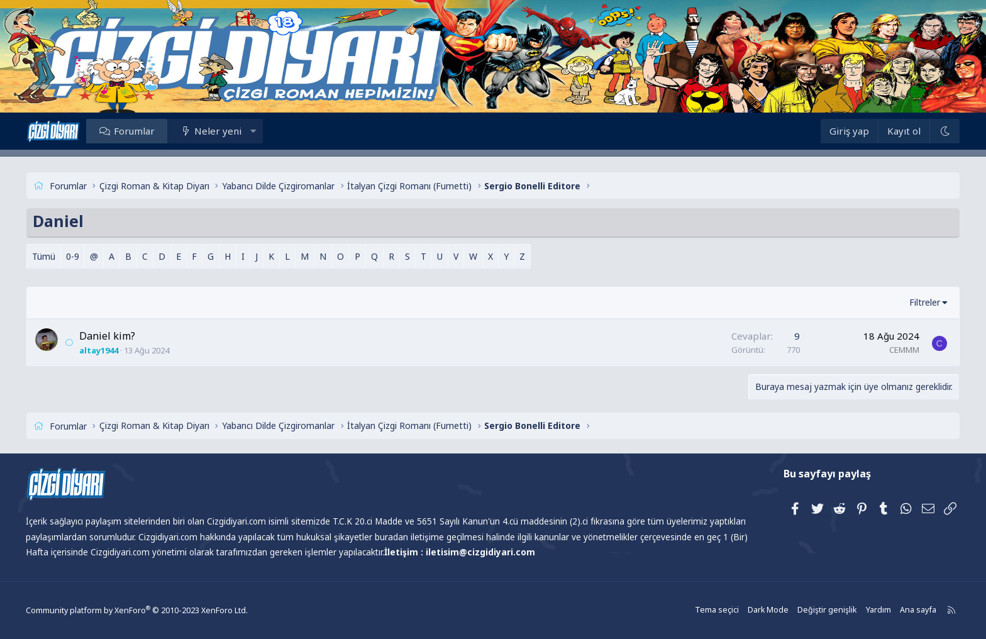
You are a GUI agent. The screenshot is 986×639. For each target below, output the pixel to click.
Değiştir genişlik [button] (811, 610)
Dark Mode (754, 610)
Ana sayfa (899, 610)
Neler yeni (233, 131)
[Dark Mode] (930, 131)
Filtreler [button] (909, 302)
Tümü (58, 256)
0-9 (87, 256)
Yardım (860, 610)
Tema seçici (704, 610)
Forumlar (148, 131)
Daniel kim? (122, 336)
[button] (267, 131)
